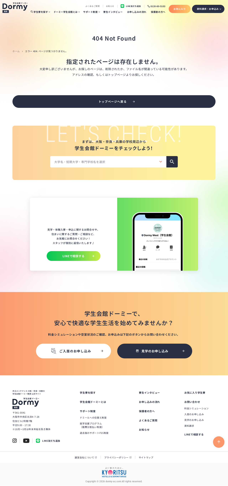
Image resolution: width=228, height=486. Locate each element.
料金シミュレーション (196, 408)
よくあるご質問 (92, 6)
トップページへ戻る (113, 101)
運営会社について (84, 457)
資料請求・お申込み (208, 8)
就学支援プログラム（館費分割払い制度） (92, 425)
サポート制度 (90, 12)
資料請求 (189, 426)
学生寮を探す (39, 12)
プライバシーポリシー (116, 457)
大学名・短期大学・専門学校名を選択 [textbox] (79, 162)
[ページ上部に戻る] (218, 442)
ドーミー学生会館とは (66, 12)
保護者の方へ (158, 12)
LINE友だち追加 (48, 441)
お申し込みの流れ (136, 12)
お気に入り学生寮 (194, 393)
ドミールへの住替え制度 (93, 417)
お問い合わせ (192, 402)
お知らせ (110, 6)
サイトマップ (146, 457)
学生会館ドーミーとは (93, 402)
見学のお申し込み (194, 420)
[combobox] (108, 161)
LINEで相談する (194, 434)
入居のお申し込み (194, 414)
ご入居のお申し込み (70, 351)
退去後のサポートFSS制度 (94, 433)
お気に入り (179, 8)
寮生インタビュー (113, 12)
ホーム (16, 51)
